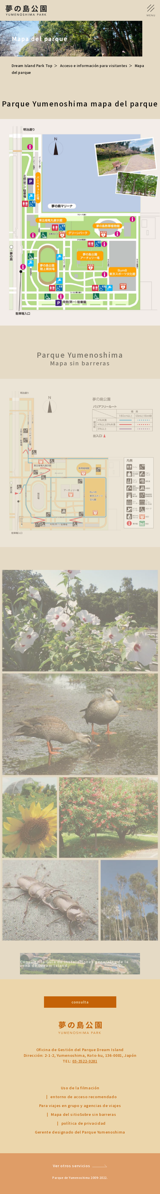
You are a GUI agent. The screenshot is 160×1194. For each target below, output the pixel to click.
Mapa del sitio (65, 1114)
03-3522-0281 (84, 1061)
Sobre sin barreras (98, 1114)
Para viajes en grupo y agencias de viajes (80, 1105)
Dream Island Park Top (32, 65)
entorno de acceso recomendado (83, 1096)
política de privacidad (83, 1123)
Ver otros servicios (71, 1165)
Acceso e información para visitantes (93, 65)
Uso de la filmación (80, 1088)
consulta (80, 1001)
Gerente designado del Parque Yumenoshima (80, 1132)
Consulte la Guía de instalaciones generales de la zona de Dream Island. (74, 969)
